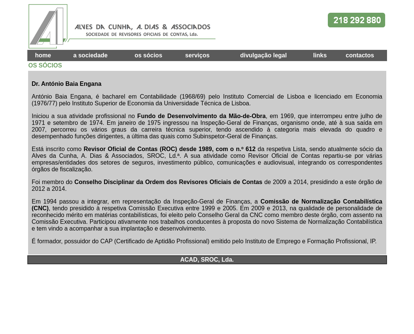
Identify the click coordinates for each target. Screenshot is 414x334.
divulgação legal (263, 55)
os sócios (148, 55)
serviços (197, 55)
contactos (360, 55)
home (43, 55)
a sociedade (90, 55)
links (320, 55)
